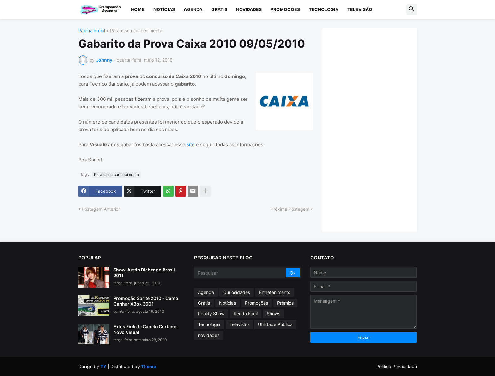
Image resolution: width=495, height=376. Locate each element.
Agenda (193, 9)
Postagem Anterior (101, 209)
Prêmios (285, 303)
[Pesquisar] (240, 272)
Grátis (219, 9)
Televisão (359, 9)
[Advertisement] (376, 129)
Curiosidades (236, 292)
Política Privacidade (396, 366)
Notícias (164, 9)
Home (138, 9)
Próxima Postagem (290, 209)
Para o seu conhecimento (136, 30)
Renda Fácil (246, 313)
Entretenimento (274, 292)
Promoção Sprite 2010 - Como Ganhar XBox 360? (145, 300)
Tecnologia (323, 9)
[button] (411, 9)
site (191, 145)
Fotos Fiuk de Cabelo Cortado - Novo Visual (146, 329)
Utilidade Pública (275, 324)
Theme (148, 366)
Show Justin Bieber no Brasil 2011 (144, 272)
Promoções (285, 9)
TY (103, 366)
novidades (208, 335)
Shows (273, 313)
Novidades (249, 9)
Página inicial (91, 30)
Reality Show (211, 313)
